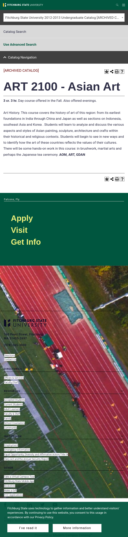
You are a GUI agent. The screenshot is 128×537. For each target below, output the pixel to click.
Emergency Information (17, 449)
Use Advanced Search (19, 44)
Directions (9, 355)
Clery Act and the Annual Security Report (26, 459)
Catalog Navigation (22, 57)
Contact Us (10, 359)
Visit (19, 230)
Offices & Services (14, 377)
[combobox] (64, 17)
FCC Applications (13, 495)
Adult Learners (12, 409)
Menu (124, 5)
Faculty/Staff (11, 382)
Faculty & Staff (12, 413)
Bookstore (9, 485)
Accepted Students (14, 399)
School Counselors (14, 423)
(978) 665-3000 (15, 345)
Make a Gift (10, 490)
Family (7, 418)
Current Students (13, 404)
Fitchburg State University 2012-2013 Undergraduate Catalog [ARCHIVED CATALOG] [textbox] (65, 18)
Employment (11, 445)
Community (10, 427)
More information (77, 528)
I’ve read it (28, 528)
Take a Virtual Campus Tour (19, 476)
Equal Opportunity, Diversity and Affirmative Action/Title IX (36, 454)
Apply (22, 218)
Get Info (26, 242)
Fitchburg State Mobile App (19, 481)
